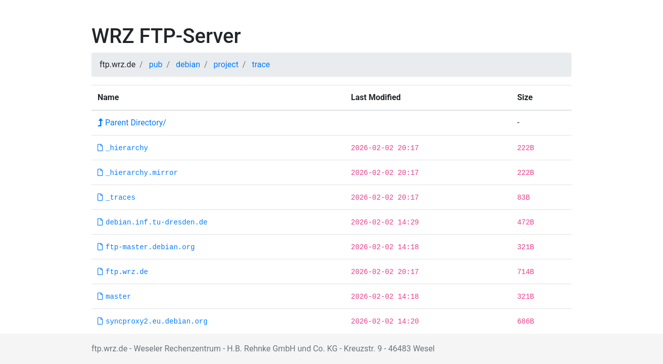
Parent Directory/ (132, 122)
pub (156, 64)
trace (261, 64)
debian (188, 64)
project (226, 64)
